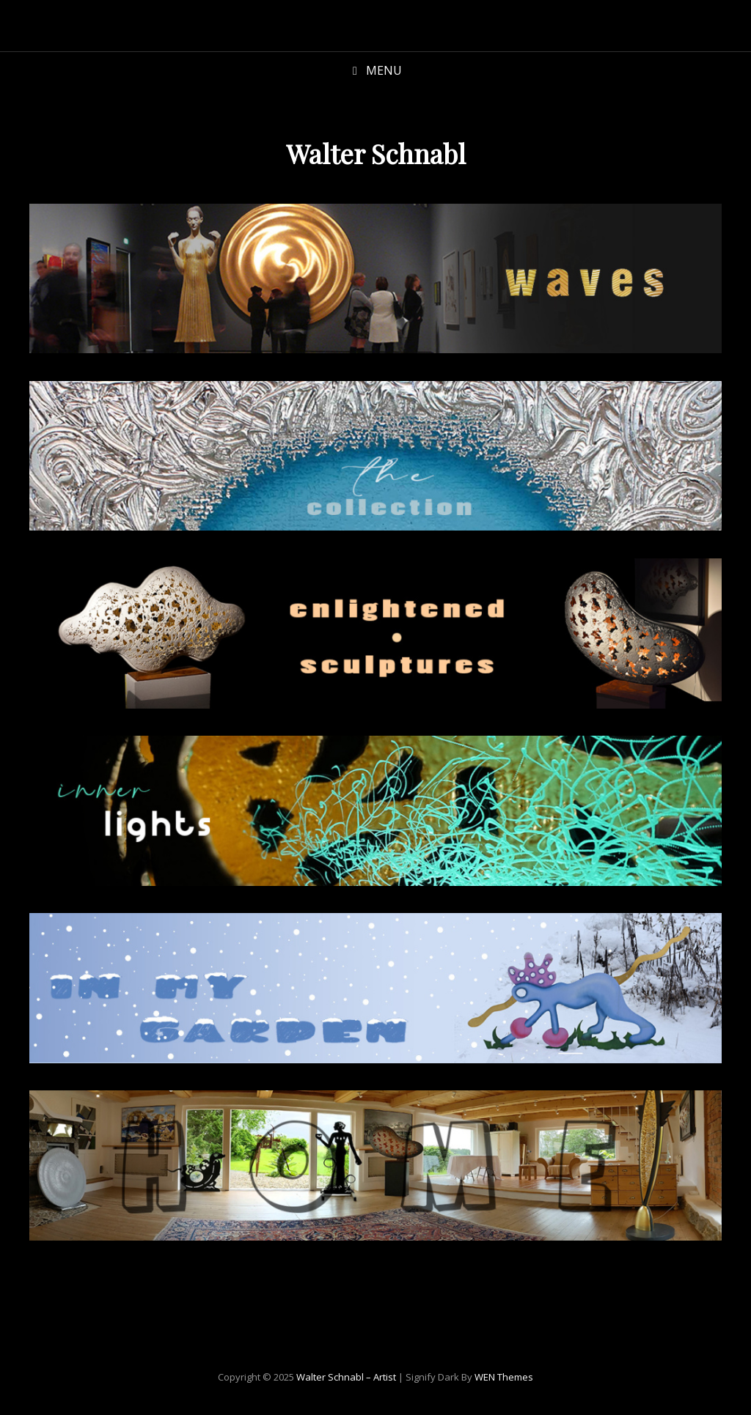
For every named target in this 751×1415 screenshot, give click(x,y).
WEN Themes (504, 1376)
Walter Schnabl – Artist (346, 1376)
